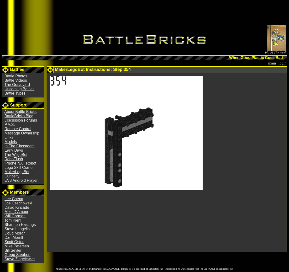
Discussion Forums (21, 120)
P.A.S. (10, 125)
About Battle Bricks (20, 112)
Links (9, 137)
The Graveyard (17, 85)
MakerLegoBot (17, 172)
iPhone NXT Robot (20, 163)
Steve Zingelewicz (20, 259)
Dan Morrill (14, 237)
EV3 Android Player (21, 180)
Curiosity (12, 176)
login (282, 63)
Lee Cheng (14, 199)
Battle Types (15, 93)
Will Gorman (15, 216)
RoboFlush (14, 159)
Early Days (14, 150)
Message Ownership (22, 133)
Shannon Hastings (20, 225)
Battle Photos (16, 76)
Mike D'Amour (16, 212)
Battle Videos (16, 80)
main (272, 63)
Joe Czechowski (18, 203)
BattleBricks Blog (19, 116)
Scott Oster (14, 242)
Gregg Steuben (18, 255)
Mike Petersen (17, 246)
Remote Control (18, 129)
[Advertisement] (144, 13)
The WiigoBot (16, 155)
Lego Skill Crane (18, 167)
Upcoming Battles (19, 89)
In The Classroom (20, 146)
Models (11, 142)
